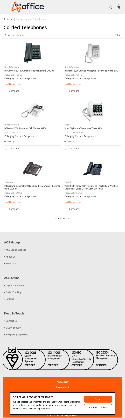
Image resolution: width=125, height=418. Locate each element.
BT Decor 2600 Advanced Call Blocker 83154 (25, 128)
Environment (62, 387)
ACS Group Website (16, 249)
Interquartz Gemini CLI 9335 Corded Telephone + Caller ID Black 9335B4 (32, 187)
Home (7, 19)
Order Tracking (13, 292)
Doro (66, 124)
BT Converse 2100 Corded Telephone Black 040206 (29, 70)
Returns (10, 298)
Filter (117, 35)
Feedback (11, 263)
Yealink (67, 182)
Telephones (39, 19)
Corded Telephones (25, 78)
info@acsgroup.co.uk (17, 334)
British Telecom (11, 67)
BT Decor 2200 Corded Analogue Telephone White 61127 (91, 70)
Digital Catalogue (15, 285)
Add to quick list (12, 84)
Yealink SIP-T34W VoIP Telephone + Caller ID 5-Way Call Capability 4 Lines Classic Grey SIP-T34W (91, 187)
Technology (22, 19)
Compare (11, 91)
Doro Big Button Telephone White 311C (83, 128)
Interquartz (9, 182)
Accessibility (63, 381)
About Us (10, 256)
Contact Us (11, 320)
